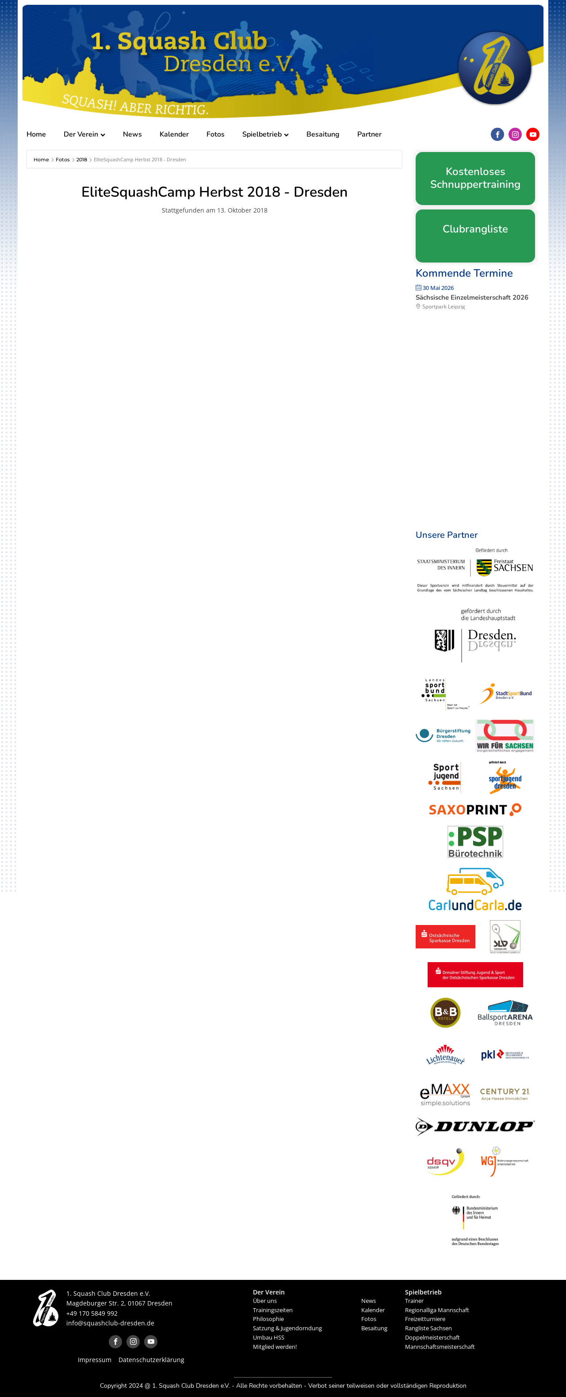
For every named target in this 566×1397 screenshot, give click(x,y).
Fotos (216, 134)
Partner (369, 134)
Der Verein (84, 134)
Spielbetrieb (265, 134)
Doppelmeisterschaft (432, 1337)
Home (36, 134)
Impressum (94, 1359)
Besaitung (323, 134)
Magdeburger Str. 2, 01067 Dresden (119, 1303)
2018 (81, 159)
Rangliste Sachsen (428, 1328)
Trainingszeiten (273, 1310)
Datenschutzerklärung (151, 1359)
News (132, 134)
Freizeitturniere (425, 1319)
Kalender (174, 134)
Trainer (414, 1301)
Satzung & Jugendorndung (287, 1328)
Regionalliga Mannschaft (437, 1310)
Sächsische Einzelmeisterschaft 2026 (472, 297)
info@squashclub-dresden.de (110, 1323)
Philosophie (268, 1319)
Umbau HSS (268, 1337)
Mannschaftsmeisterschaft (440, 1347)
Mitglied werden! (275, 1347)
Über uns (265, 1301)
